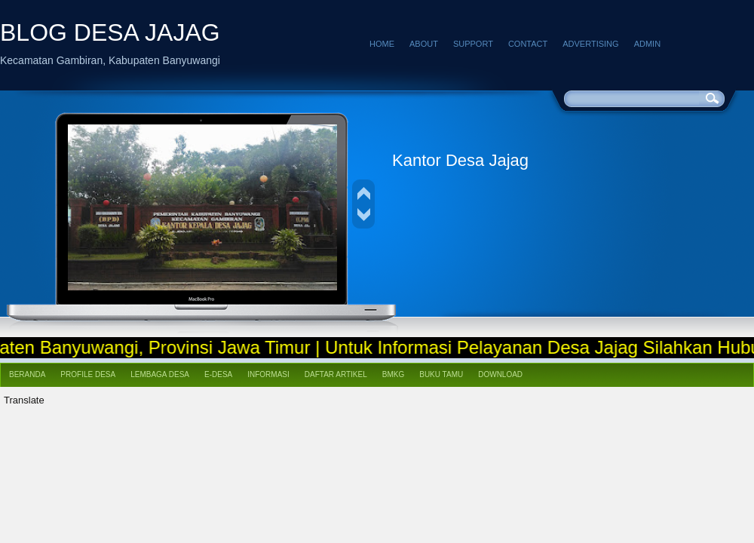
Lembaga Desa (159, 374)
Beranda (27, 374)
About (423, 43)
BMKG (393, 374)
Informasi (268, 374)
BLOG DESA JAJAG (110, 32)
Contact (527, 43)
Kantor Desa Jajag (460, 160)
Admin (647, 43)
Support (473, 43)
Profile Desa (87, 374)
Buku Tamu (441, 374)
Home (381, 43)
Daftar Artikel (336, 374)
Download (500, 374)
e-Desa (218, 374)
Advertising (590, 43)
